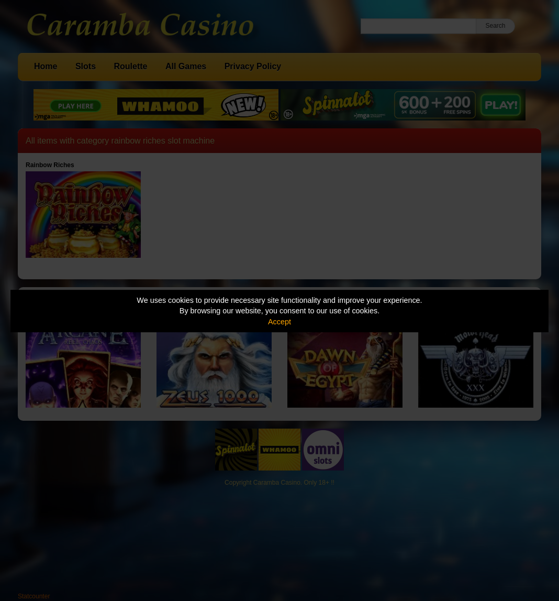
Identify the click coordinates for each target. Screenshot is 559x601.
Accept (279, 322)
